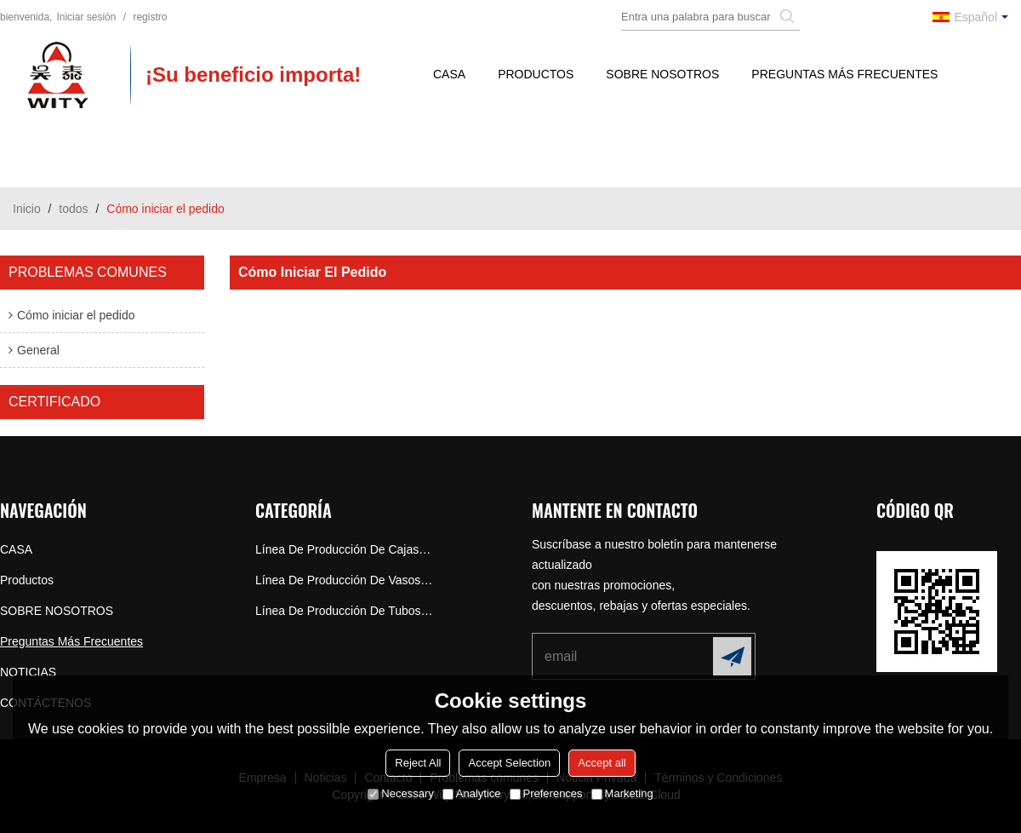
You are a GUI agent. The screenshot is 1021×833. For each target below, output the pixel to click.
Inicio (27, 208)
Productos (535, 74)
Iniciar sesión (86, 17)
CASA (449, 74)
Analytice (471, 793)
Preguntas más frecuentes (844, 74)
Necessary (400, 793)
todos (73, 208)
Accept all (601, 762)
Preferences (546, 793)
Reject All (418, 762)
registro (150, 17)
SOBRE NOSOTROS (662, 74)
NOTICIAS (28, 672)
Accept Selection (509, 762)
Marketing (622, 793)
